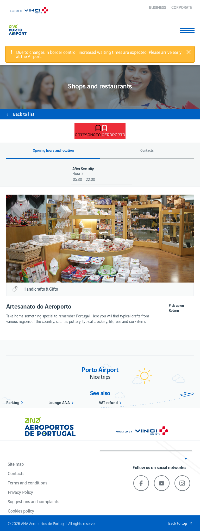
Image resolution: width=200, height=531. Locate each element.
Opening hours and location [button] (53, 150)
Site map (16, 464)
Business (157, 7)
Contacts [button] (147, 150)
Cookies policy (21, 511)
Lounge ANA (59, 402)
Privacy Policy (20, 492)
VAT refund (108, 402)
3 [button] (105, 275)
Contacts (16, 473)
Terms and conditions (27, 482)
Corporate (181, 7)
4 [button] (114, 275)
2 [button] (95, 275)
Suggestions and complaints (33, 501)
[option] (102, 239)
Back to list (23, 114)
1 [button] (86, 275)
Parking (12, 402)
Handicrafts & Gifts (40, 288)
